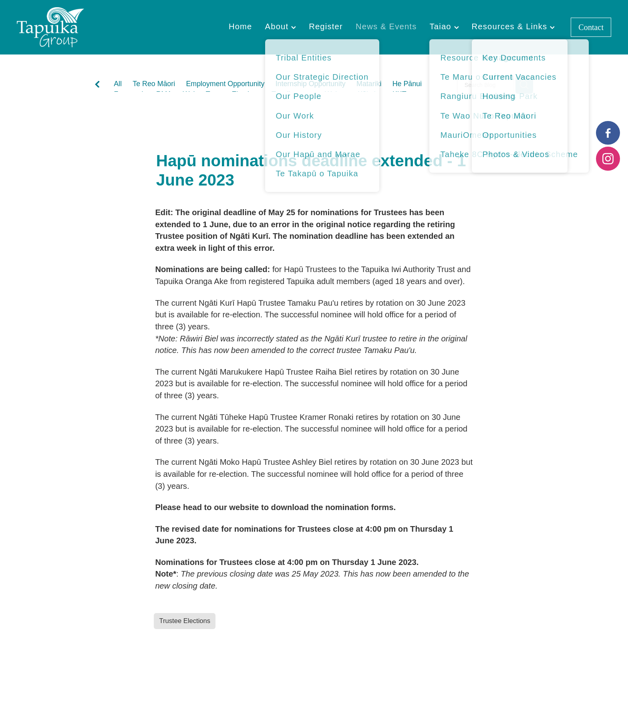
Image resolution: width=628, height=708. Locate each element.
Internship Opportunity (311, 84)
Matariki (368, 84)
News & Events (386, 26)
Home (240, 26)
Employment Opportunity (225, 84)
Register (326, 26)
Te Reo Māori (154, 84)
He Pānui (407, 84)
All (118, 84)
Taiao (444, 26)
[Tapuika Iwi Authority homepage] (76, 27)
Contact (591, 27)
